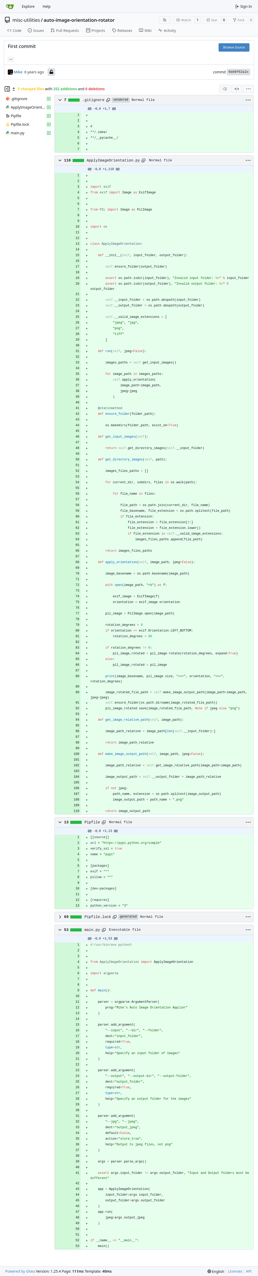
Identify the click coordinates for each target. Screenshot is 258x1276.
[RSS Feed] (165, 20)
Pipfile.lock (98, 917)
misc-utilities (26, 20)
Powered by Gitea (20, 1271)
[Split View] (236, 89)
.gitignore (93, 100)
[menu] (248, 89)
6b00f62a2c (238, 72)
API (249, 1271)
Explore (28, 6)
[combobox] (224, 89)
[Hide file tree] (7, 89)
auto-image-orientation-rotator (79, 20)
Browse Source (234, 47)
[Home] (10, 6)
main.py (92, 930)
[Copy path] (108, 100)
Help (47, 6)
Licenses (235, 1271)
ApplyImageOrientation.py (113, 160)
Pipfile (92, 822)
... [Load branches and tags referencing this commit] (10, 59)
